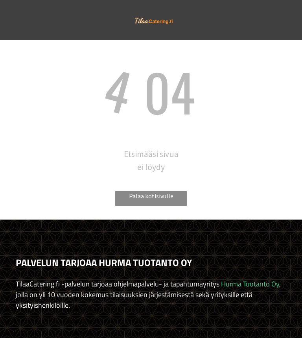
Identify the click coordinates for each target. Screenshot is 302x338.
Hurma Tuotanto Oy (250, 284)
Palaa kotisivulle (151, 196)
